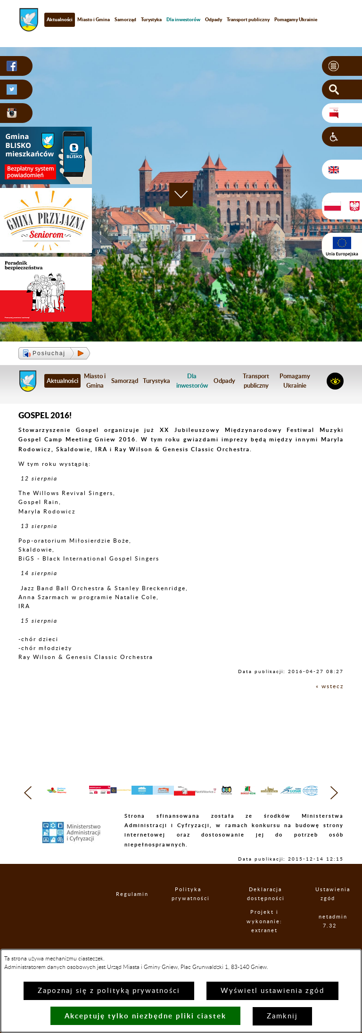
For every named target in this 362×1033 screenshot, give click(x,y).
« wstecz (330, 686)
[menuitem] (183, 19)
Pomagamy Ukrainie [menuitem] (295, 19)
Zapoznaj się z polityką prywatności (109, 990)
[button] (342, 66)
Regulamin (124, 912)
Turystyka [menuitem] (151, 19)
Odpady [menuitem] (213, 19)
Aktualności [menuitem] (60, 19)
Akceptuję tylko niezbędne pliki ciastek (145, 1016)
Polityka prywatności (188, 913)
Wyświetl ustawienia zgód (272, 990)
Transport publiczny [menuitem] (248, 19)
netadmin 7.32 (330, 940)
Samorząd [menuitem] (125, 19)
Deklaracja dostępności (265, 913)
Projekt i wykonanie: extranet (265, 940)
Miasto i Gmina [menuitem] (93, 19)
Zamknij (282, 1016)
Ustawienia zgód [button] (328, 913)
